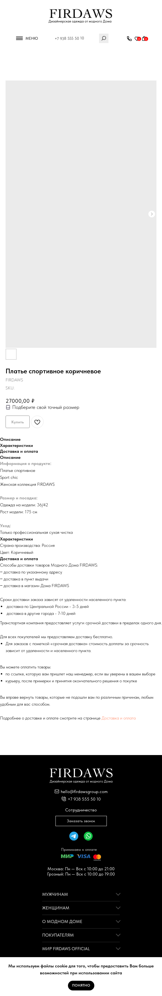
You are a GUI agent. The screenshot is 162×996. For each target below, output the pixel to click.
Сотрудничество (81, 810)
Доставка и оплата (119, 718)
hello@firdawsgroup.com (84, 791)
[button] (129, 38)
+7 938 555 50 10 (69, 38)
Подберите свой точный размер (45, 407)
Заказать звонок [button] (81, 821)
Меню (32, 38)
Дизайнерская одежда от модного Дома (80, 21)
